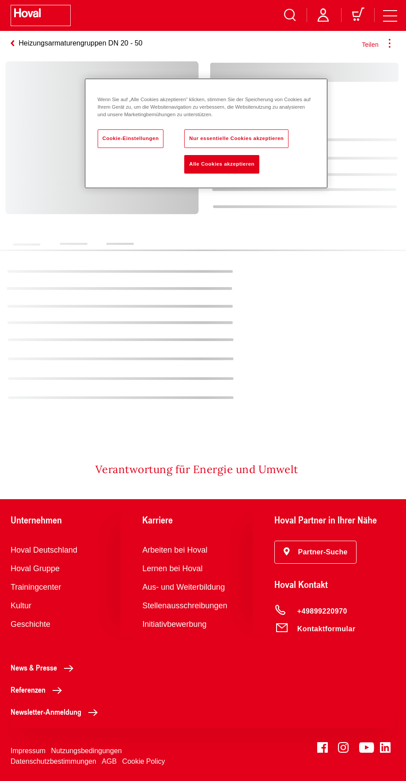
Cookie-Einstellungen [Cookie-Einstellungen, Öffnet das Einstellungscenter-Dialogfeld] (130, 138)
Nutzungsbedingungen (86, 750)
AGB (109, 761)
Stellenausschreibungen (184, 605)
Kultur (21, 605)
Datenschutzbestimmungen (53, 761)
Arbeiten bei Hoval (174, 550)
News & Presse (44, 667)
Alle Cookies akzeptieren (221, 164)
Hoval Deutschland (44, 550)
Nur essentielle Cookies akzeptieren (236, 138)
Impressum (28, 750)
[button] (315, 552)
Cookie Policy (143, 761)
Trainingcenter (36, 587)
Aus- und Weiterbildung (183, 587)
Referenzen (39, 689)
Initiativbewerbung (174, 624)
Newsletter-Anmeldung (56, 711)
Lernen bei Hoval (172, 568)
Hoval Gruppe (35, 568)
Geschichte (30, 624)
